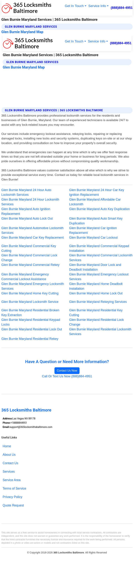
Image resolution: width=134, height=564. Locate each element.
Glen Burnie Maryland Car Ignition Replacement (93, 230)
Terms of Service (14, 488)
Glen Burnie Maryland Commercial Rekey (30, 265)
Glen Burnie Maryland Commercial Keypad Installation (99, 248)
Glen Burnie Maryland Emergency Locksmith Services (32, 286)
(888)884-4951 (122, 8)
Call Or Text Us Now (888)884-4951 (67, 376)
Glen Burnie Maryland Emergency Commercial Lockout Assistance (25, 277)
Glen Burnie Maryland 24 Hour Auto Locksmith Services (26, 192)
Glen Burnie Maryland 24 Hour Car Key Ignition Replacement (96, 192)
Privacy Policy (12, 497)
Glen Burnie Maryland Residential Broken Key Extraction (30, 313)
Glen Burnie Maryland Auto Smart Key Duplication (96, 221)
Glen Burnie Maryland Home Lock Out (96, 293)
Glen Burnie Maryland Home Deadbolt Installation (96, 286)
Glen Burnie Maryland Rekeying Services (98, 302)
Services (9, 471)
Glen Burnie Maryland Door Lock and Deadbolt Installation (95, 267)
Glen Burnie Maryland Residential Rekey (29, 339)
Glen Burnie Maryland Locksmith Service (30, 302)
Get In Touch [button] (74, 6)
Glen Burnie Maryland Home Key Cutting (30, 293)
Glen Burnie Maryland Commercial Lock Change (29, 258)
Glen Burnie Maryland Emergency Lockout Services (99, 277)
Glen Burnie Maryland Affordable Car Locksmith (95, 202)
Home (7, 446)
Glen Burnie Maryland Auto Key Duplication (99, 209)
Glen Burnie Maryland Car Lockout (93, 237)
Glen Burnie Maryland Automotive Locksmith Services (32, 230)
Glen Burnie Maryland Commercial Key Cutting (28, 248)
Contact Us (10, 463)
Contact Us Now (67, 370)
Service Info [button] (97, 6)
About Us (9, 454)
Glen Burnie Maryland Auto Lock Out (27, 218)
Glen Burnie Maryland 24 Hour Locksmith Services (30, 202)
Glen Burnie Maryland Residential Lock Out (31, 329)
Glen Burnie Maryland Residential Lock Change (96, 322)
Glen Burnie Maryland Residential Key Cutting (96, 313)
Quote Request (13, 505)
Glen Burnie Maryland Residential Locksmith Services (100, 332)
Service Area (12, 480)
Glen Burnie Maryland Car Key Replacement (32, 237)
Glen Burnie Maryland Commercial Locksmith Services (101, 258)
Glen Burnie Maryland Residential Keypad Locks (30, 322)
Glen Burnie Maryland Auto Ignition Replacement (25, 211)
